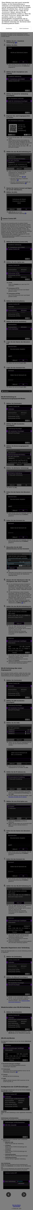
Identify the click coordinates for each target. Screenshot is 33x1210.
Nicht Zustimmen (10, 15)
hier (17, 10)
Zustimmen (6, 12)
